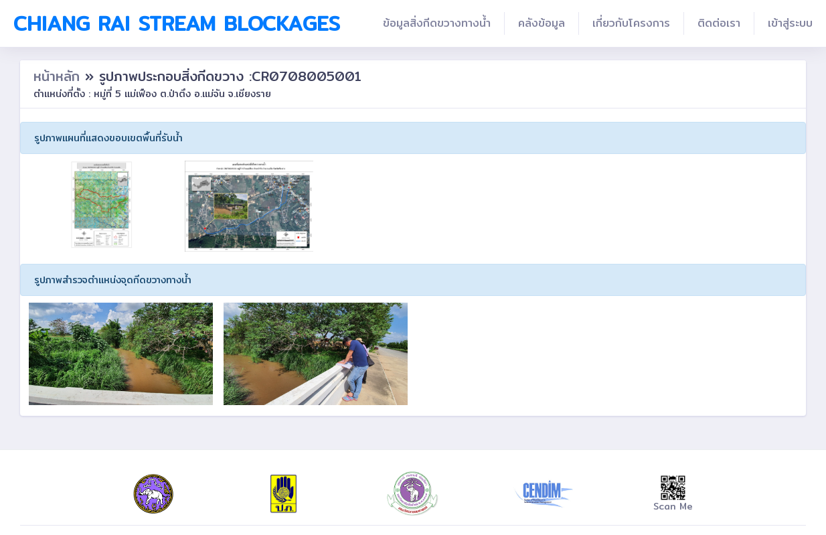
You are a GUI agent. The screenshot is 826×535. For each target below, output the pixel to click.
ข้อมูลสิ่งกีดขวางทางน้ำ (437, 23)
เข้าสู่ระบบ (790, 23)
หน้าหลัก (59, 76)
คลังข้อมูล (541, 23)
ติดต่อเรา (718, 23)
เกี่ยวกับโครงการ (631, 23)
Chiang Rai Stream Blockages (176, 23)
